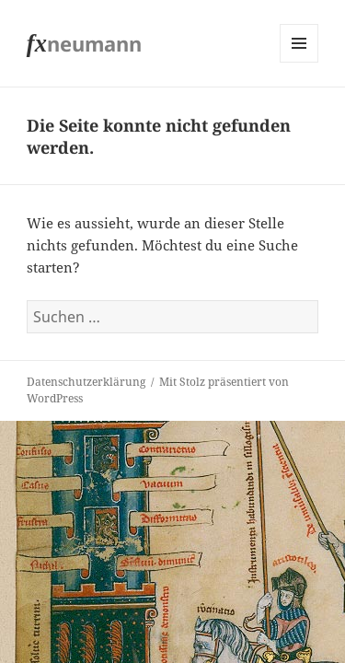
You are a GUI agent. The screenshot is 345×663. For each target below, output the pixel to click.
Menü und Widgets (299, 62)
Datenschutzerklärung (86, 382)
